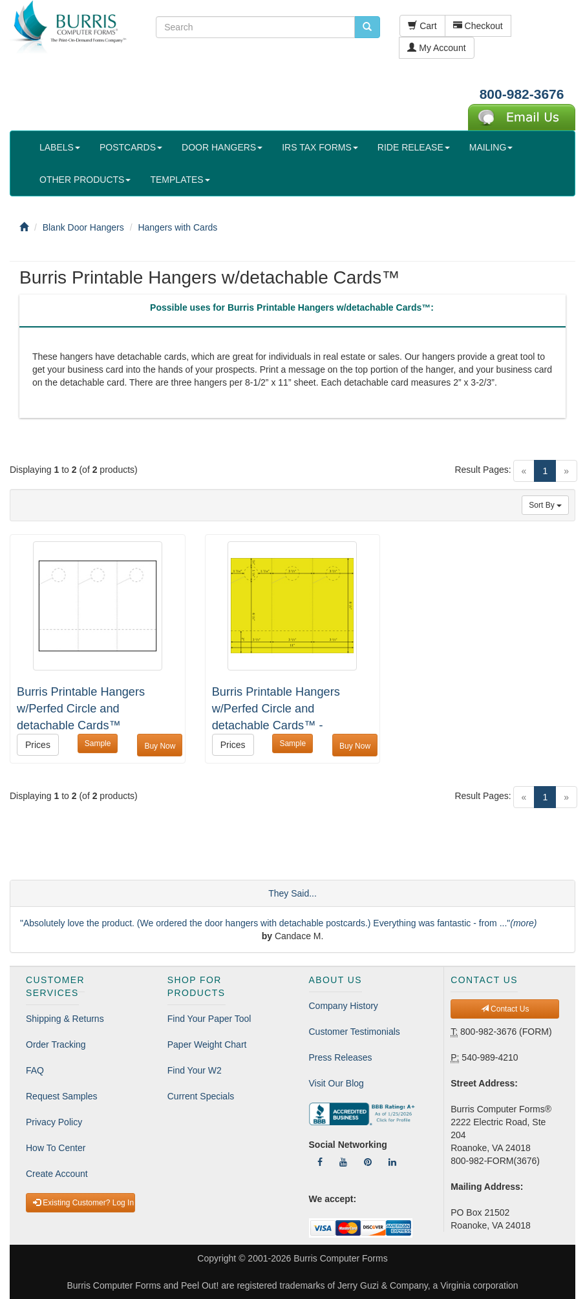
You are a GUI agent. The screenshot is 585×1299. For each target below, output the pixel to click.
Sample (98, 743)
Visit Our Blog (336, 1083)
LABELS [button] (59, 147)
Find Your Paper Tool (209, 1018)
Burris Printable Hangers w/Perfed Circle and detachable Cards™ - (276, 708)
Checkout (478, 26)
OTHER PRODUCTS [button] (85, 179)
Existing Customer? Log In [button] (83, 1202)
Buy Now (159, 746)
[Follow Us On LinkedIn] (392, 1162)
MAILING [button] (491, 147)
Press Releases (340, 1057)
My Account (436, 48)
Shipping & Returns (65, 1018)
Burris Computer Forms (340, 1258)
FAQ (35, 1070)
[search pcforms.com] (367, 27)
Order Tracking (56, 1044)
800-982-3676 (522, 94)
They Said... (292, 893)
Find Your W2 (194, 1070)
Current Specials (201, 1096)
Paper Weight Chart (207, 1044)
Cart (422, 26)
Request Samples (62, 1096)
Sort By (545, 505)
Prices (37, 745)
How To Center (55, 1148)
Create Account (57, 1174)
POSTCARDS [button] (131, 147)
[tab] (291, 311)
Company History (343, 1006)
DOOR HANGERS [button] (222, 147)
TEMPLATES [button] (179, 179)
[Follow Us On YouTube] (343, 1162)
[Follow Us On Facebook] (320, 1162)
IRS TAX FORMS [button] (320, 147)
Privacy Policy (54, 1122)
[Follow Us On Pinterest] (368, 1162)
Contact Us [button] (505, 1008)
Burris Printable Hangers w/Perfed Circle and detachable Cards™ (81, 708)
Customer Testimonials (354, 1031)
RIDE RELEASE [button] (414, 147)
